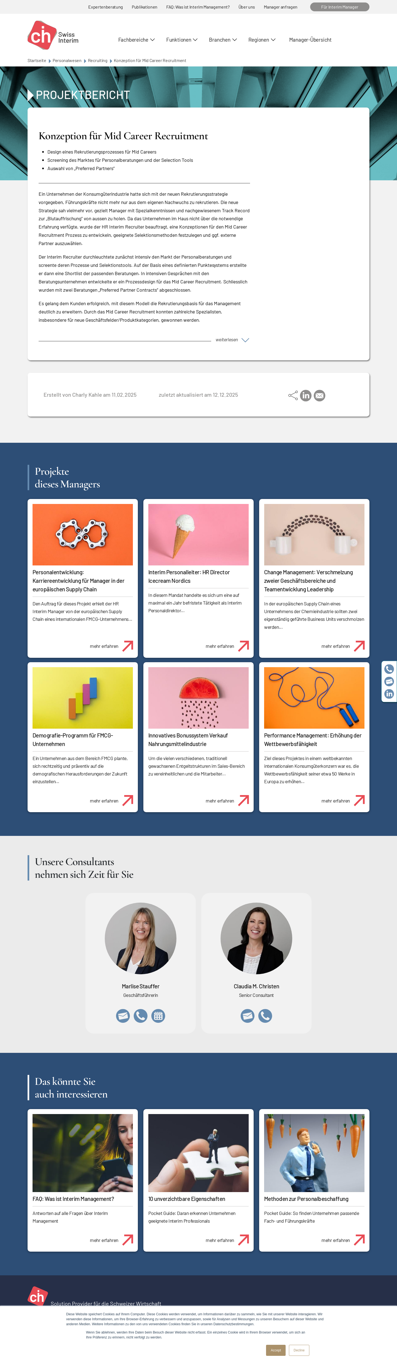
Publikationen (144, 6)
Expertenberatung (105, 6)
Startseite (37, 60)
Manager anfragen (280, 6)
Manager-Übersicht (310, 39)
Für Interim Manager (339, 6)
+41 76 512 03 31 (265, 1016)
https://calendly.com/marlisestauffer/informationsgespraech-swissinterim (158, 1016)
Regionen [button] (258, 39)
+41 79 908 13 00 (140, 1016)
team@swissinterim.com (389, 681)
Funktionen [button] (178, 39)
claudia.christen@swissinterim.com (247, 1016)
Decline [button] (299, 1350)
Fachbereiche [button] (133, 39)
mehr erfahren (114, 643)
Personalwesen (67, 60)
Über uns (246, 6)
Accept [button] (276, 1350)
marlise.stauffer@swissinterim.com (123, 1016)
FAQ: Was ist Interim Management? (198, 6)
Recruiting (98, 60)
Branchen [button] (219, 39)
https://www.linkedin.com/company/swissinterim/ (389, 694)
